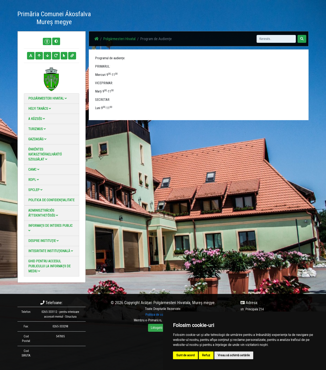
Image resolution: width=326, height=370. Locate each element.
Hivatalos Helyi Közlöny (244, 19)
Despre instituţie (43, 241)
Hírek (154, 19)
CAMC (33, 169)
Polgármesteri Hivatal (47, 98)
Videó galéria (191, 19)
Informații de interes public (50, 228)
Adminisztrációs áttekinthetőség (43, 212)
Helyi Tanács (39, 109)
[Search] (276, 39)
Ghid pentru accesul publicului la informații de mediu (49, 266)
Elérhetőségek (214, 19)
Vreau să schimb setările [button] (234, 355)
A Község (36, 119)
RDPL (33, 180)
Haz (142, 19)
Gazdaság (37, 139)
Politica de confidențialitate (51, 200)
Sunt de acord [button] (185, 355)
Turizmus (37, 129)
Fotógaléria (170, 19)
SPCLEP (35, 190)
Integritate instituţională (50, 251)
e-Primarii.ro (153, 320)
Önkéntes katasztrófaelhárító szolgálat (45, 154)
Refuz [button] (206, 355)
